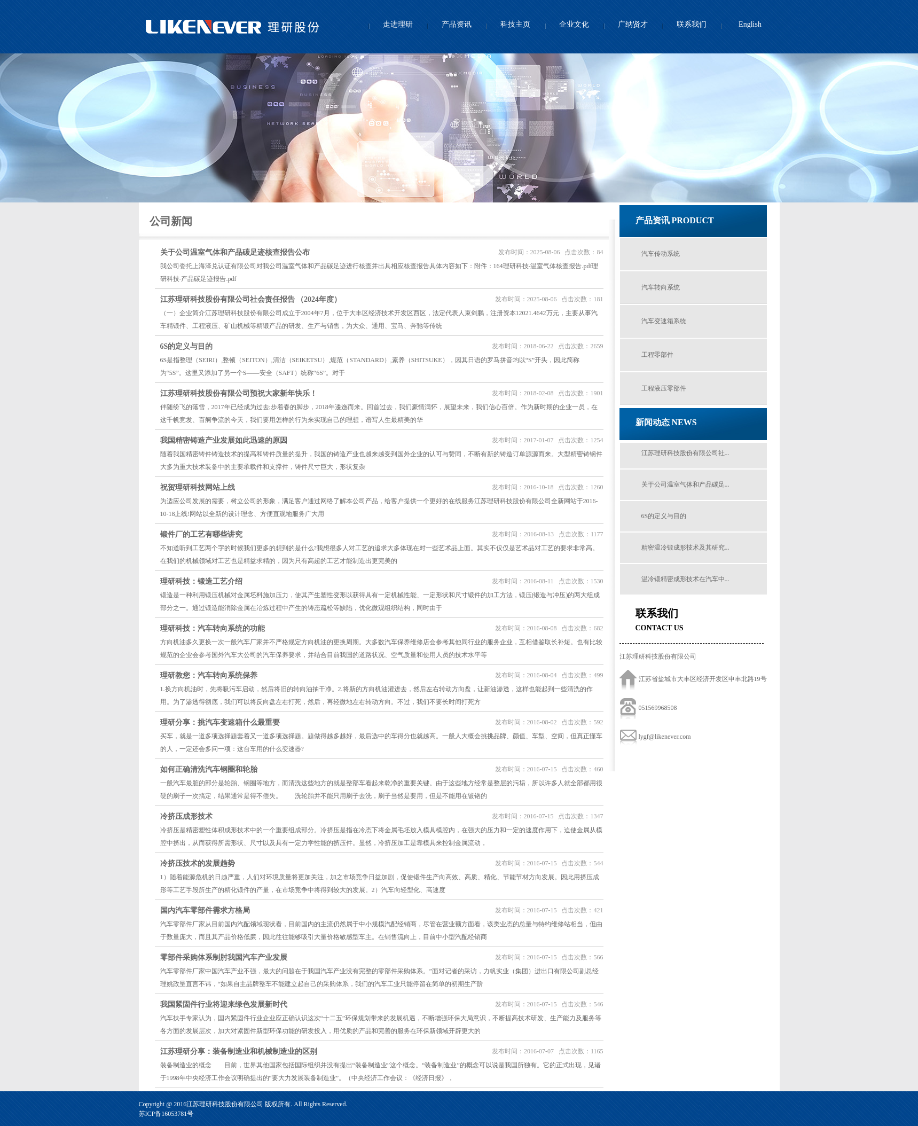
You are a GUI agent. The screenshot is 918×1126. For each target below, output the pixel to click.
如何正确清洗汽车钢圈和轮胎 (208, 769)
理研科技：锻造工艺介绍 (201, 581)
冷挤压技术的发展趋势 (197, 863)
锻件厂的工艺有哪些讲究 (201, 534)
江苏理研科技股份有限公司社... (685, 453)
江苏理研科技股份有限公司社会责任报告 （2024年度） (251, 299)
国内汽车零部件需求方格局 (205, 910)
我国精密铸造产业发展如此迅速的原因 (223, 440)
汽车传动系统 (660, 253)
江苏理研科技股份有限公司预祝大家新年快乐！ (238, 393)
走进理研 (398, 24)
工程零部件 (657, 354)
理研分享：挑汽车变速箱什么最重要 (220, 722)
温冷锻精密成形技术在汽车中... (685, 579)
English (750, 24)
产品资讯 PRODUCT (674, 220)
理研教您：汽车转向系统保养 (208, 675)
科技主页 (515, 24)
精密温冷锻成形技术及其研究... (685, 547)
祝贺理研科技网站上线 (197, 487)
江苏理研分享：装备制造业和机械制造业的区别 (238, 1051)
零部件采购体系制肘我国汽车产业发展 (223, 957)
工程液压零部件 (663, 388)
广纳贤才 (633, 24)
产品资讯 (457, 24)
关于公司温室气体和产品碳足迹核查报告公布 (235, 252)
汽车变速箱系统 (663, 321)
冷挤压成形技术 (186, 816)
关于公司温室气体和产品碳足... (685, 484)
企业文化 (574, 24)
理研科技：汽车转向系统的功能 (212, 628)
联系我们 (692, 24)
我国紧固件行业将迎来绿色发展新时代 (223, 1004)
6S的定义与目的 (664, 516)
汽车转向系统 (660, 287)
